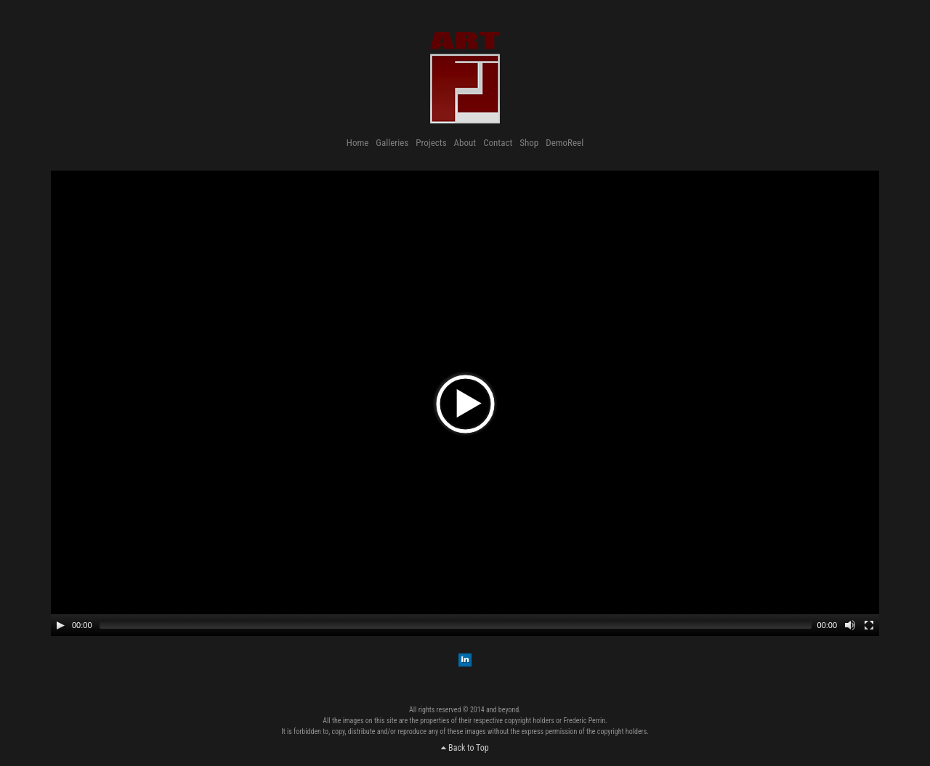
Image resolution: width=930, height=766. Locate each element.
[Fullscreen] (869, 625)
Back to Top (464, 748)
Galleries (392, 142)
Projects (431, 142)
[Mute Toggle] (850, 625)
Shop (528, 142)
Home (357, 142)
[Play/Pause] (60, 625)
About (465, 142)
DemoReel (564, 142)
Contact (497, 142)
